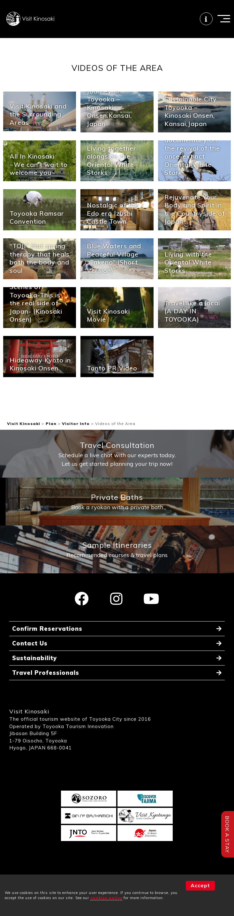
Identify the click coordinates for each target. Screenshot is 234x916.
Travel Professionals (45, 672)
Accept (200, 885)
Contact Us (30, 643)
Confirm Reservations (47, 628)
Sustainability (34, 658)
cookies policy (106, 898)
